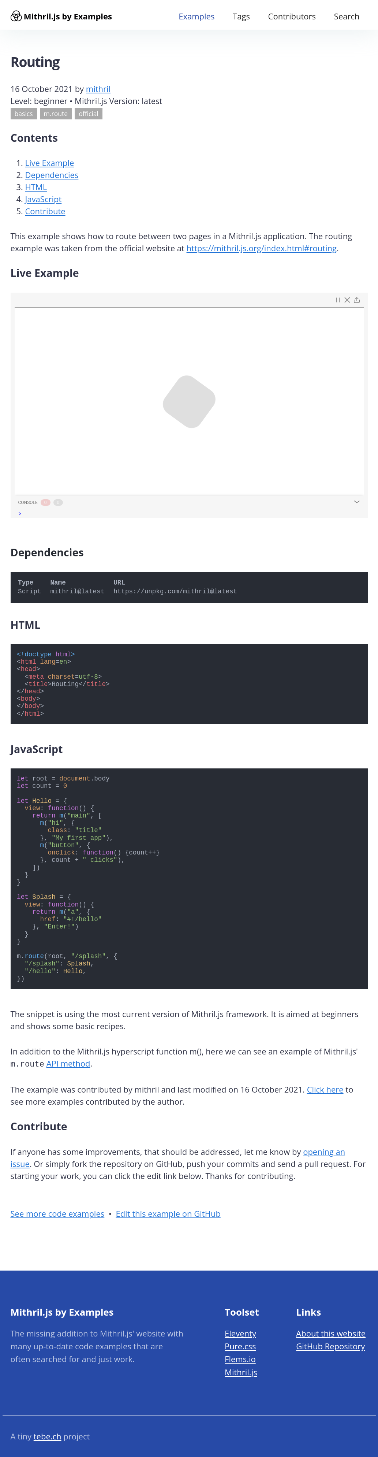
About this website (331, 1333)
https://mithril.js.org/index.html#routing (262, 250)
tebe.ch (47, 1436)
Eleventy (240, 1333)
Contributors (292, 16)
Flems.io (240, 1358)
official (88, 116)
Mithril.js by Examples (61, 16)
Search (347, 16)
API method (68, 1065)
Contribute (45, 213)
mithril (98, 91)
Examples (196, 16)
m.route (56, 116)
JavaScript (43, 201)
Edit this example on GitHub (168, 1215)
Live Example (49, 165)
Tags (241, 16)
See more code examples (58, 1215)
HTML (36, 189)
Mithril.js (241, 1372)
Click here (325, 1090)
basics (24, 116)
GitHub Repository (330, 1346)
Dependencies (52, 177)
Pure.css (240, 1346)
